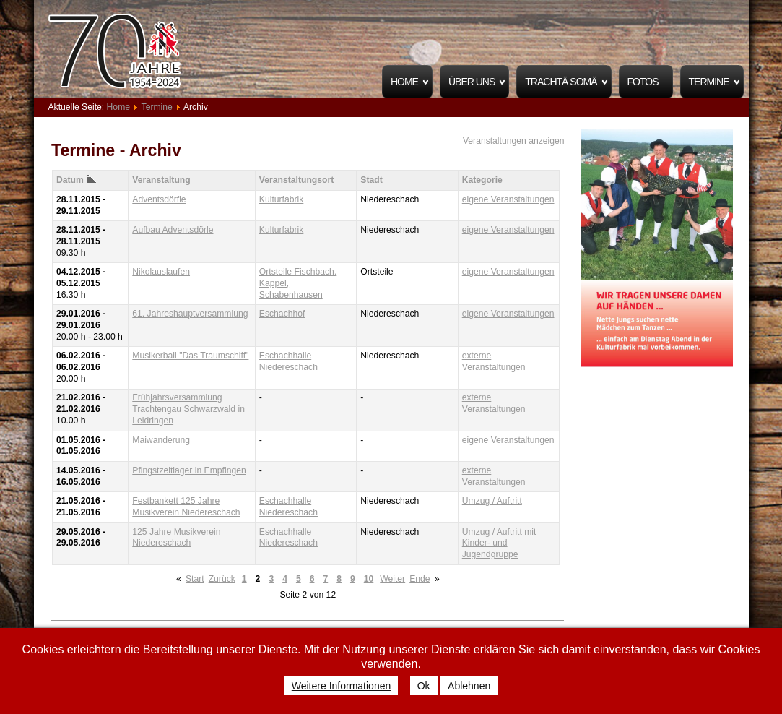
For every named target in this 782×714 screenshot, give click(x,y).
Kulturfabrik (281, 199)
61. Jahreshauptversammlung (190, 314)
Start (195, 579)
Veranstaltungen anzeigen (514, 141)
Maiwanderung (161, 440)
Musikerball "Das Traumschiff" (190, 355)
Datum (76, 180)
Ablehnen (469, 686)
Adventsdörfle (159, 199)
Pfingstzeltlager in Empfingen (189, 470)
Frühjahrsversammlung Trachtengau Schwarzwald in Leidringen (188, 409)
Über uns (471, 81)
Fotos (643, 81)
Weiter (392, 579)
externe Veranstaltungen (494, 361)
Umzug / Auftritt (492, 501)
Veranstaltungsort (296, 180)
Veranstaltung (161, 180)
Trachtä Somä (560, 81)
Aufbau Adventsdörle (172, 230)
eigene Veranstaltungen (508, 199)
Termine (709, 81)
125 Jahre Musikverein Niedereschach (176, 538)
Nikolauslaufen (161, 272)
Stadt (371, 180)
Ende (419, 579)
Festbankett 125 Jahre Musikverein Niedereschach (186, 506)
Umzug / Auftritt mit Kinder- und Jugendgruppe (499, 543)
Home (404, 81)
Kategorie (482, 180)
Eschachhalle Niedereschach (288, 361)
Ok (423, 686)
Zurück (222, 579)
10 (369, 579)
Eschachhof (282, 314)
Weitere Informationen (341, 686)
